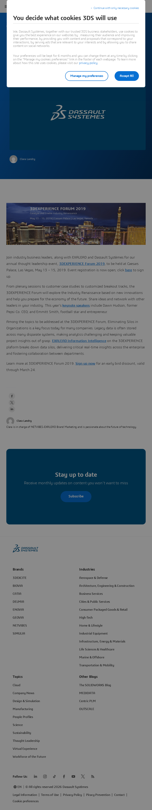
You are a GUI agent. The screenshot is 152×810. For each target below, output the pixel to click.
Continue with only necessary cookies (116, 8)
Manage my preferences (86, 76)
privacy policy (88, 63)
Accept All (127, 76)
